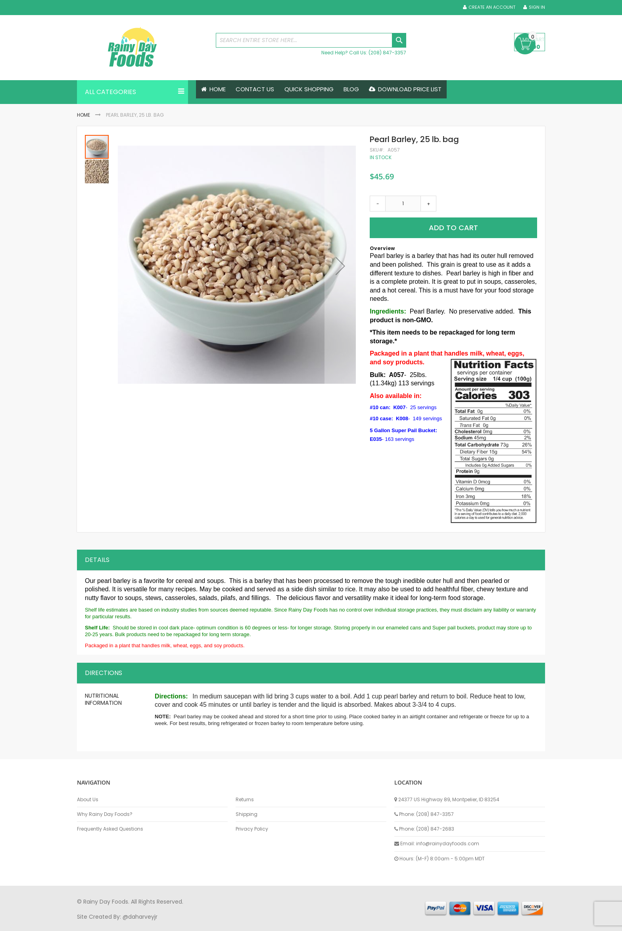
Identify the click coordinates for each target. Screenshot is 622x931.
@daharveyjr (140, 915)
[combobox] (311, 40)
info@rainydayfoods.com (447, 842)
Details (97, 558)
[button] (340, 266)
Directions (103, 671)
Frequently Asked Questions (110, 828)
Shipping (246, 813)
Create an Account (491, 7)
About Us (87, 798)
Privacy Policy (252, 828)
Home (83, 115)
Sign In (537, 7)
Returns (245, 798)
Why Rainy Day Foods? (104, 813)
